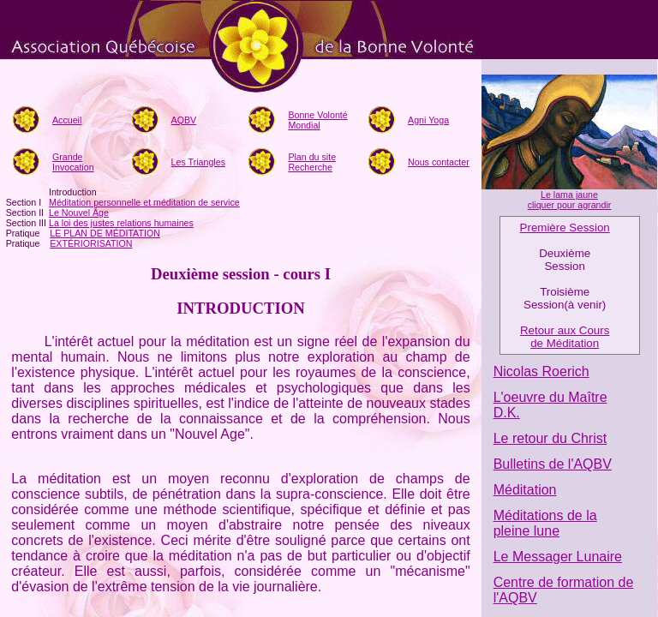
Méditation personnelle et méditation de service (144, 202)
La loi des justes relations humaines (121, 223)
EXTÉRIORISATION (91, 243)
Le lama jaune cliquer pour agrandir (570, 199)
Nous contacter (439, 162)
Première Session (565, 227)
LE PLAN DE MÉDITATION (105, 233)
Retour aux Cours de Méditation (564, 337)
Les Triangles (198, 162)
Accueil (66, 120)
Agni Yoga (428, 120)
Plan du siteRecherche (312, 162)
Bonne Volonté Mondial (317, 120)
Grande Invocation (73, 162)
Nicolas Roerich (541, 371)
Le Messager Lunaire (558, 556)
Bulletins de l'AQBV (553, 464)
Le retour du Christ (550, 438)
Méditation (525, 489)
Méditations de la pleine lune (545, 523)
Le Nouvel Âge (79, 212)
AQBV (184, 120)
